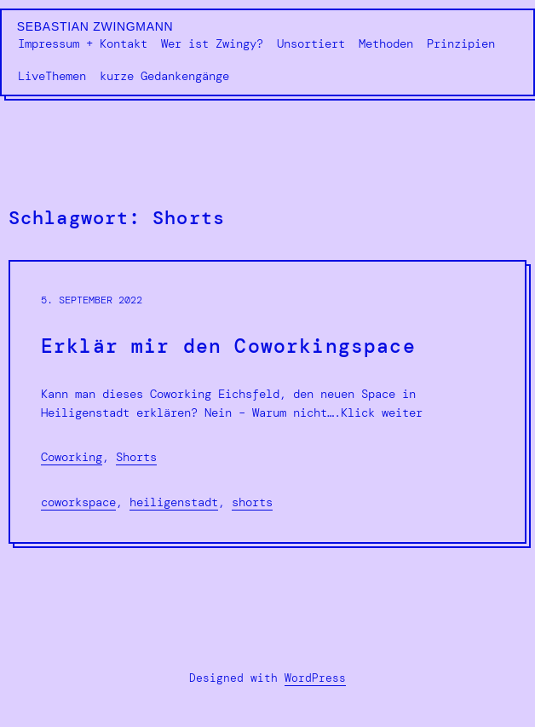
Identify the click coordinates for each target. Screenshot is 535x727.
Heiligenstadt (173, 502)
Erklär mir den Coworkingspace (228, 347)
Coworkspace (78, 502)
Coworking (71, 456)
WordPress (315, 678)
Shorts (136, 456)
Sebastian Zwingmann (95, 26)
